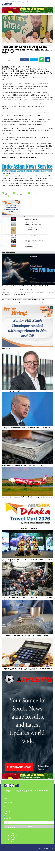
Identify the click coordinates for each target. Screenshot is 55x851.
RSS (10, 841)
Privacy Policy (7, 804)
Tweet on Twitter (34, 62)
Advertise (6, 808)
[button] (27, 2)
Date (4, 61)
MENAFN (5, 69)
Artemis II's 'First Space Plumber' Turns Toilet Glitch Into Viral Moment (27, 598)
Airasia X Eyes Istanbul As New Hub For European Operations (27, 498)
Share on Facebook (24, 62)
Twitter (11, 833)
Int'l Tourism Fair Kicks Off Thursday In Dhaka (20, 529)
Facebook (12, 830)
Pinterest (11, 837)
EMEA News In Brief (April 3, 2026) (16, 394)
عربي (23, 2)
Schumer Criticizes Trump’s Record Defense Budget (23, 468)
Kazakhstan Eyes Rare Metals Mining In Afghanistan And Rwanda (25, 636)
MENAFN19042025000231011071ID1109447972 (19, 160)
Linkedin (11, 839)
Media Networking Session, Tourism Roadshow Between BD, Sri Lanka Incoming (27, 561)
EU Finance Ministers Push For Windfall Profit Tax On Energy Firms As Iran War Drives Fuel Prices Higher (27, 668)
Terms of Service (8, 802)
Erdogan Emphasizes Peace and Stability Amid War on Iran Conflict (26, 430)
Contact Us (7, 806)
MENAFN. (12, 846)
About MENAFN (8, 810)
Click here (14, 793)
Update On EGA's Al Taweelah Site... (33, 238)
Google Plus (12, 835)
